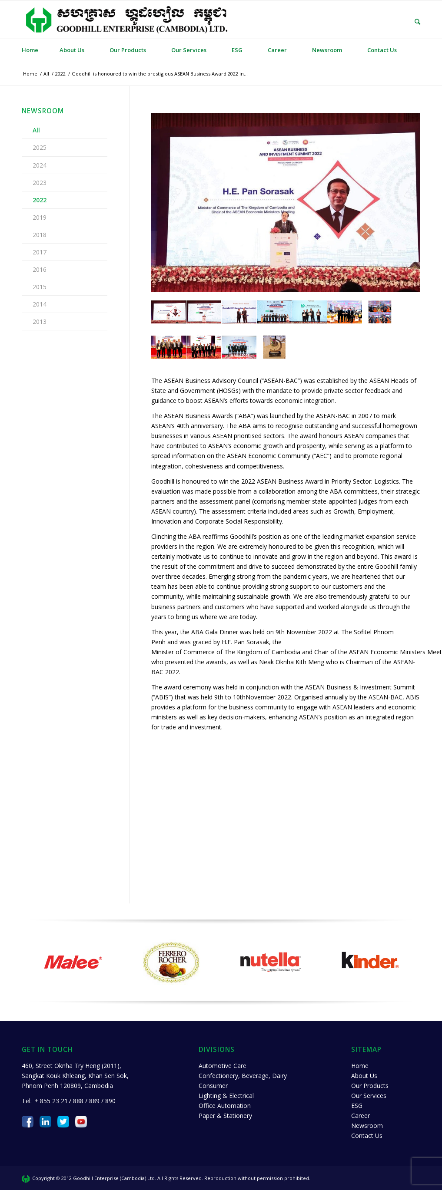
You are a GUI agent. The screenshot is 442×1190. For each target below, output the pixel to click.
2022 (40, 200)
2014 (40, 304)
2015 (40, 287)
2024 (40, 165)
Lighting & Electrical (226, 1095)
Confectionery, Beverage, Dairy (243, 1075)
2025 (40, 147)
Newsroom (367, 1125)
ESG (356, 1105)
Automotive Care (222, 1065)
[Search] (411, 22)
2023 (40, 182)
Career (360, 1115)
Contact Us (366, 1135)
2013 (40, 321)
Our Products (370, 1085)
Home (360, 1065)
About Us (364, 1075)
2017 (40, 252)
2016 (40, 269)
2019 (40, 217)
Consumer (213, 1085)
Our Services (368, 1095)
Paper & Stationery (225, 1115)
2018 (40, 235)
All (36, 130)
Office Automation (225, 1105)
